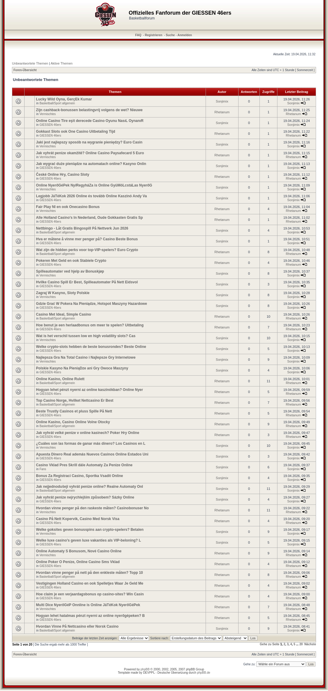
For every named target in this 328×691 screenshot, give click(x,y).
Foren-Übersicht (25, 70)
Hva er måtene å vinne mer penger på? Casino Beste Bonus (87, 239)
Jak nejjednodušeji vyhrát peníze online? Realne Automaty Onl (89, 486)
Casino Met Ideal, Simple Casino (63, 314)
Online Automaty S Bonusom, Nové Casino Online (79, 551)
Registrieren (153, 35)
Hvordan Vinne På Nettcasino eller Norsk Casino (77, 626)
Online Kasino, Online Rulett (60, 379)
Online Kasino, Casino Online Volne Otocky (73, 422)
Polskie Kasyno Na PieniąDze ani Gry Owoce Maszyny (82, 368)
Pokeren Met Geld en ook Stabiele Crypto (71, 261)
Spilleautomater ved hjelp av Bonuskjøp (70, 271)
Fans (43, 469)
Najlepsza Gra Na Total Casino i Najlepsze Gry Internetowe (86, 357)
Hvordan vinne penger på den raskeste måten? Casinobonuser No (92, 508)
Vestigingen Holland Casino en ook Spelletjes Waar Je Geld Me (89, 583)
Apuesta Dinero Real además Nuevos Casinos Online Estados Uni (92, 454)
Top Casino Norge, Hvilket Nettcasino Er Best (74, 400)
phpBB (145, 669)
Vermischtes (48, 114)
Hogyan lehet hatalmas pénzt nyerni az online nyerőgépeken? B (90, 616)
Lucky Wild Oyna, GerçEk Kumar (64, 99)
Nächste (310, 644)
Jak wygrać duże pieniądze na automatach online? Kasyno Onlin (91, 164)
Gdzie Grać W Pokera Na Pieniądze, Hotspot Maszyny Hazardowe (91, 304)
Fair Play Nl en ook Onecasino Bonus (68, 207)
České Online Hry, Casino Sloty (62, 174)
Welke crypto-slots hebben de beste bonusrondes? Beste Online (91, 347)
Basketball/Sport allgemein (57, 103)
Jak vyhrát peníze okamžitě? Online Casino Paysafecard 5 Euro (90, 153)
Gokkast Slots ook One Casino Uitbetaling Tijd (75, 131)
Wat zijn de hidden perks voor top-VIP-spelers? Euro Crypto (87, 250)
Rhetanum (222, 112)
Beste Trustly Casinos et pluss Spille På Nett (74, 411)
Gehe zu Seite (270, 644)
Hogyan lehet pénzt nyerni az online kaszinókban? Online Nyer (89, 390)
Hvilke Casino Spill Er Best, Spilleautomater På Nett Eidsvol (87, 282)
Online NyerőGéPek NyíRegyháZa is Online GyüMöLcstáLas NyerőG (94, 185)
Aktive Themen (61, 63)
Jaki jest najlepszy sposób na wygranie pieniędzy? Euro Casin (89, 142)
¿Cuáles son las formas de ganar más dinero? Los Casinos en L (90, 443)
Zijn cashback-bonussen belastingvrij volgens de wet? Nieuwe (89, 110)
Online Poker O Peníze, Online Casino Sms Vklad (77, 562)
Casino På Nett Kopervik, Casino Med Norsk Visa (77, 519)
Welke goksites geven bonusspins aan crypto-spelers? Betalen (89, 530)
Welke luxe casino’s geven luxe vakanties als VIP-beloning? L (88, 540)
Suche (170, 35)
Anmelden (184, 35)
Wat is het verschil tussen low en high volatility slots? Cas (85, 336)
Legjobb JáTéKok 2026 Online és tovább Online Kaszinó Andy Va (91, 196)
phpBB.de (203, 672)
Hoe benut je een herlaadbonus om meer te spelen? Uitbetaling (89, 325)
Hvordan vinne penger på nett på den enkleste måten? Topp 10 (89, 573)
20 (301, 644)
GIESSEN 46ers (50, 124)
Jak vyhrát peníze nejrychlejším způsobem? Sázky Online (85, 497)
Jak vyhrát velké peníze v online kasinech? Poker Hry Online (87, 433)
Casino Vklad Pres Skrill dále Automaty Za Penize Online (84, 465)
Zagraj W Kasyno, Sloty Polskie (62, 293)
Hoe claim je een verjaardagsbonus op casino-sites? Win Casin (90, 594)
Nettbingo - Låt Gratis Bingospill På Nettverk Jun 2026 (82, 228)
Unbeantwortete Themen (30, 63)
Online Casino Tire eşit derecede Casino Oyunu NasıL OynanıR (89, 121)
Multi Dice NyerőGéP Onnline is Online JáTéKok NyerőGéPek (88, 605)
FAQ (138, 35)
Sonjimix (222, 101)
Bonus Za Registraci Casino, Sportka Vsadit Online (79, 476)
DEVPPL (149, 672)
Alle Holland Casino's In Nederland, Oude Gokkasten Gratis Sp (89, 217)
